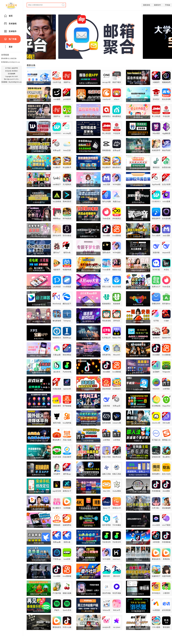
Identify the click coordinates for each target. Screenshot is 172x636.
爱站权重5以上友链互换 (8, 58)
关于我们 (8, 68)
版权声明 (15, 68)
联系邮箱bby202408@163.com (10, 62)
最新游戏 (146, 5)
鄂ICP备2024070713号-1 (11, 79)
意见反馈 (8, 71)
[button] (33, 37)
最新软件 (157, 5)
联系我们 (15, 71)
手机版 (167, 5)
